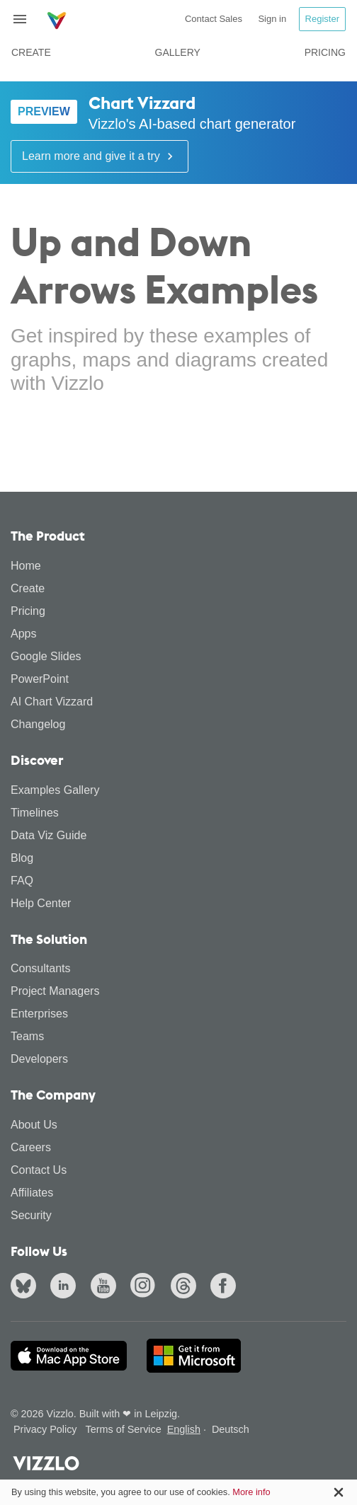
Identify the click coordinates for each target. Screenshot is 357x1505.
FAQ (22, 881)
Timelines (35, 813)
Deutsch (230, 1429)
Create (31, 52)
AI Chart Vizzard (52, 702)
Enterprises (39, 1014)
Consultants (41, 968)
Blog (22, 858)
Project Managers (55, 991)
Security (31, 1215)
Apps (23, 634)
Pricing (325, 52)
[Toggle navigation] (25, 19)
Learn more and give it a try (99, 156)
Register (322, 18)
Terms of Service (124, 1429)
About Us (34, 1125)
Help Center (41, 903)
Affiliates (32, 1193)
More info (251, 1492)
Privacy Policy (45, 1429)
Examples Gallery (55, 790)
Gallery (177, 52)
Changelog (38, 724)
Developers (39, 1059)
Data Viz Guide (48, 835)
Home (26, 566)
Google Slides (46, 656)
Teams (27, 1036)
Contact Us (39, 1170)
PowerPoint (40, 679)
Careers (31, 1147)
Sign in (272, 18)
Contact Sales (213, 18)
